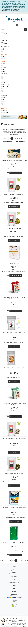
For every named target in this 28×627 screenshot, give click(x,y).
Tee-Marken (14, 590)
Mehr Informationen (15, 173)
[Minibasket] (17, 25)
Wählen (8, 141)
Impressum (14, 578)
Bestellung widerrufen (14, 573)
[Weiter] (21, 138)
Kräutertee (4, 43)
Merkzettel (14, 572)
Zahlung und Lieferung (14, 582)
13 (17, 138)
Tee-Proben (14, 593)
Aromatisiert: (4, 54)
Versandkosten (23, 614)
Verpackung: (3, 80)
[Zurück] (4, 138)
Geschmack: (3, 61)
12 (20, 141)
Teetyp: (2, 48)
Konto (14, 569)
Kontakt (14, 567)
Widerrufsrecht (14, 584)
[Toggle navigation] (2, 34)
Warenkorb (14, 570)
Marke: (2, 93)
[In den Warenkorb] (8, 173)
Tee (2, 42)
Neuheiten (14, 591)
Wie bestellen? (14, 585)
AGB (14, 579)
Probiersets (14, 594)
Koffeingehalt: (4, 108)
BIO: (2, 76)
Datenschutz (14, 581)
